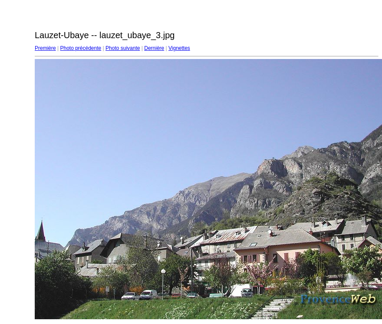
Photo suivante (122, 48)
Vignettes (179, 48)
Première (45, 48)
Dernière (154, 48)
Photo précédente (80, 48)
